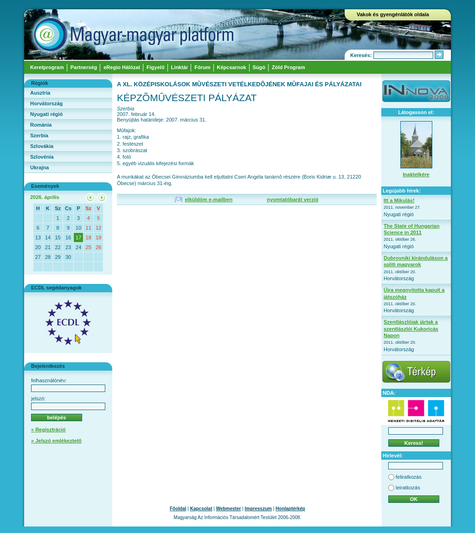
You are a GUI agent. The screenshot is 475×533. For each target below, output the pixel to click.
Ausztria (40, 93)
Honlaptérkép (290, 508)
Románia (40, 125)
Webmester (228, 508)
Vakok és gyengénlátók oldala (393, 14)
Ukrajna (39, 167)
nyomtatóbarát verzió (292, 199)
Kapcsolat (201, 508)
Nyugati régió (46, 114)
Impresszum (258, 508)
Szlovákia (41, 146)
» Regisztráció (48, 429)
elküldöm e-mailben (208, 199)
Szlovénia (42, 157)
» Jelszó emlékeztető (56, 440)
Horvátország (46, 103)
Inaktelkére (416, 174)
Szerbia (39, 135)
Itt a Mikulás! (399, 200)
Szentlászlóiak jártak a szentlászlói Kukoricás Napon (411, 328)
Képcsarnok (231, 67)
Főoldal (178, 508)
